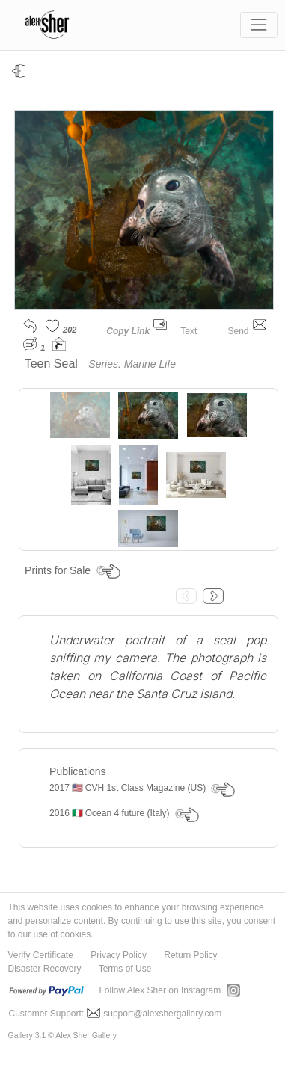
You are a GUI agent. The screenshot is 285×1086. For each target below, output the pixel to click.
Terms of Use (125, 968)
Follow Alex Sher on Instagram (160, 990)
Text (197, 331)
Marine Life (150, 364)
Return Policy (190, 955)
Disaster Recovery (45, 968)
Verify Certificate (40, 955)
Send (246, 331)
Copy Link (128, 331)
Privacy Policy (119, 955)
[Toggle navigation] (258, 25)
